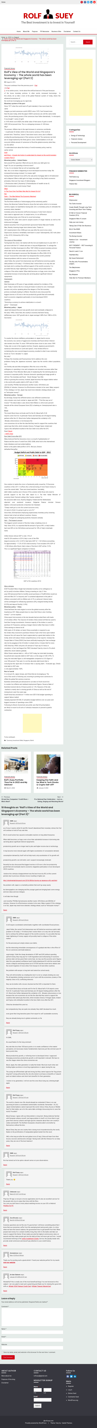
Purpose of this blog (8, 1379)
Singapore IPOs (74, 271)
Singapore (26, 740)
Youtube (94, 2)
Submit (37, 1406)
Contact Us (76, 31)
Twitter (88, 2)
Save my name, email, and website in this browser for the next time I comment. (29, 1352)
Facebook (85, 2)
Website (4, 1344)
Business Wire (56, 31)
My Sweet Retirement (76, 258)
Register (71, 1386)
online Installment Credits (30, 1239)
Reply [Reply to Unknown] (5, 1210)
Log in (70, 1390)
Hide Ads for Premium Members (80, 278)
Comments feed (73, 1397)
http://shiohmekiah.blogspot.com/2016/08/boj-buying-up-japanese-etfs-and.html (30, 880)
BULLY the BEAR (74, 229)
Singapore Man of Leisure (77, 219)
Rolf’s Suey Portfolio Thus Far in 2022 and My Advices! (15, 782)
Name (3, 1329)
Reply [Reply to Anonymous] (5, 1267)
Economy (9, 740)
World (32, 740)
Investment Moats (75, 233)
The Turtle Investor (75, 204)
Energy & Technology (78, 136)
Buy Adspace (73, 274)
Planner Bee (73, 184)
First (35, 1393)
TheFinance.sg (74, 177)
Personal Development (78, 142)
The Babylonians (74, 267)
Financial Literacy (9, 68)
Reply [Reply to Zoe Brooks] (5, 1245)
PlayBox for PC (8, 1206)
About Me (26, 31)
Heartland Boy (73, 255)
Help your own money (76, 222)
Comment (5, 1306)
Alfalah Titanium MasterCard (41, 1286)
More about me (6, 1376)
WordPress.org (73, 1400)
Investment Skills (18, 740)
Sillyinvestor (73, 200)
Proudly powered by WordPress (36, 1423)
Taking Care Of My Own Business (80, 226)
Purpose (35, 31)
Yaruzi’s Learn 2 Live (76, 251)
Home (3, 2)
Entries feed (72, 1393)
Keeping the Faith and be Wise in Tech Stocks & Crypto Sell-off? (48, 782)
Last (45, 1393)
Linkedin (91, 2)
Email (3, 1337)
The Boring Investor (75, 236)
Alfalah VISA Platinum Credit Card (20, 1286)
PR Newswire (44, 31)
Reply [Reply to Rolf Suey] (8, 1088)
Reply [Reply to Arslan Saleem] (5, 1291)
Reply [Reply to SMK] (5, 910)
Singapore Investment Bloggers (79, 180)
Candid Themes (67, 1423)
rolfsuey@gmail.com (40, 1376)
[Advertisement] (32, 723)
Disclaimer (67, 31)
